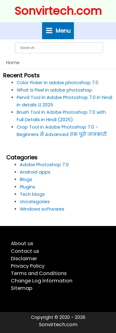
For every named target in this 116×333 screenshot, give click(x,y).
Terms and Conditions (39, 273)
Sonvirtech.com (58, 10)
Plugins (27, 187)
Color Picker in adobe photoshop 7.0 (57, 83)
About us (22, 243)
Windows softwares (42, 209)
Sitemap (21, 288)
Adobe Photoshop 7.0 (44, 165)
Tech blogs (32, 194)
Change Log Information (41, 280)
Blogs (26, 179)
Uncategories (35, 202)
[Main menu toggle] (58, 30)
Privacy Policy (28, 265)
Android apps (35, 172)
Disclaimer (24, 258)
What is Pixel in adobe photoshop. (55, 90)
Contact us (25, 251)
